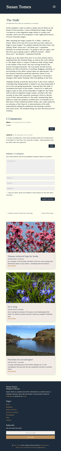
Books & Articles (11, 409)
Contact (8, 420)
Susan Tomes (17, 445)
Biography (9, 407)
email (24, 396)
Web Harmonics (44, 445)
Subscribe (30, 437)
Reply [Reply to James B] (51, 146)
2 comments (35, 23)
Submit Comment (47, 199)
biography (9, 396)
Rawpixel (42, 447)
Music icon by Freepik (22, 447)
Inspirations (27, 23)
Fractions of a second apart (20, 359)
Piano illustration (33, 447)
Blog (7, 417)
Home (8, 404)
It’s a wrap (12, 307)
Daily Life (20, 23)
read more (12, 266)
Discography (10, 415)
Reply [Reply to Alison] (51, 129)
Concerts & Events (12, 412)
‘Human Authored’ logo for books (23, 256)
